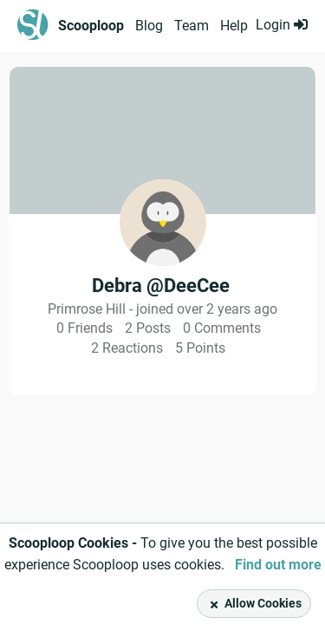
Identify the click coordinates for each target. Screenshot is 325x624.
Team (191, 25)
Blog (149, 25)
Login (282, 24)
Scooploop (91, 25)
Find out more (278, 564)
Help (234, 25)
